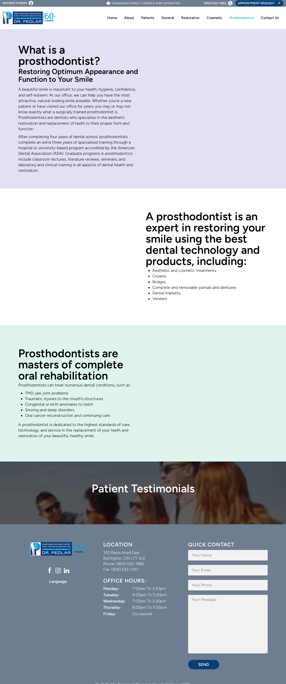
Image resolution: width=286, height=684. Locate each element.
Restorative (190, 18)
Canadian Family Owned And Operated (146, 3)
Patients (147, 18)
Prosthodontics (241, 18)
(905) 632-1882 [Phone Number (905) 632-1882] (215, 3)
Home (112, 18)
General (167, 18)
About (129, 18)
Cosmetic (214, 18)
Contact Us (270, 18)
